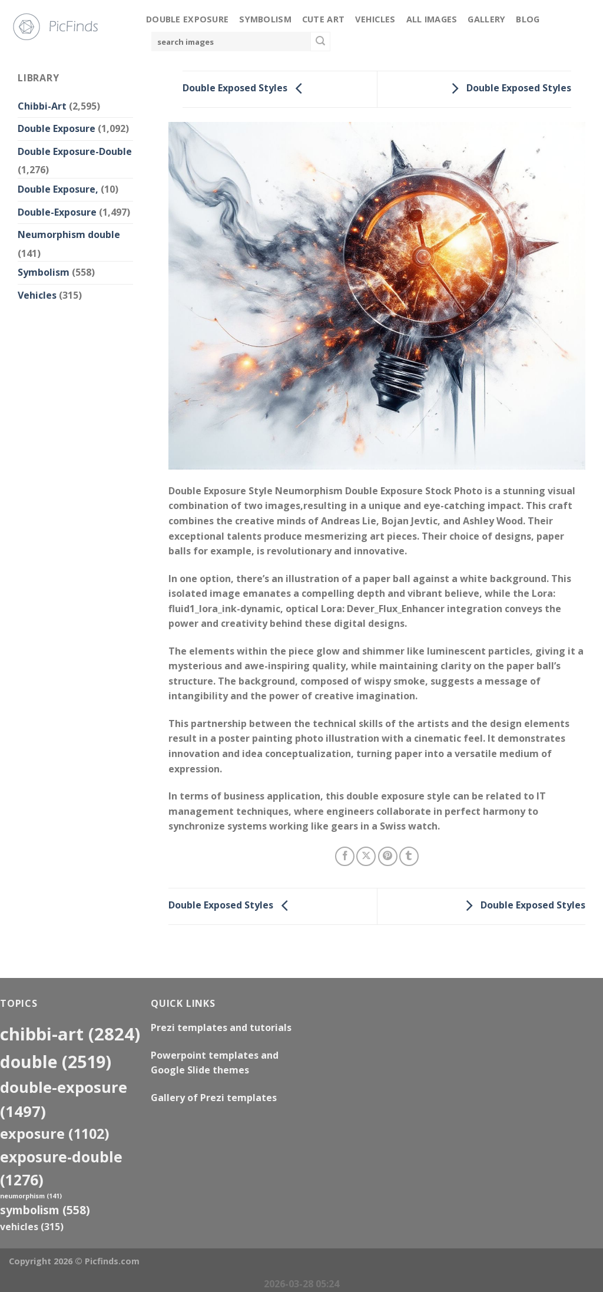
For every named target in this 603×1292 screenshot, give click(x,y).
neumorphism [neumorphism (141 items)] (31, 1196)
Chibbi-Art (42, 106)
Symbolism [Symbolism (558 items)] (45, 1210)
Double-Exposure (57, 212)
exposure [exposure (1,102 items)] (55, 1133)
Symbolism (265, 19)
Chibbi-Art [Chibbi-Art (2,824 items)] (70, 1034)
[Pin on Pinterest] (387, 856)
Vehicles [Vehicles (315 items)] (32, 1226)
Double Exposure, (58, 189)
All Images (432, 19)
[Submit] (320, 42)
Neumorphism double (69, 234)
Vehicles (375, 19)
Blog (527, 19)
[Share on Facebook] (344, 856)
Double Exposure (187, 19)
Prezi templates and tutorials (221, 1027)
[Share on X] (366, 856)
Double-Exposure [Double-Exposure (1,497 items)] (63, 1099)
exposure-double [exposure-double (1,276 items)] (61, 1168)
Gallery (486, 19)
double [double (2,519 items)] (55, 1061)
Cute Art (323, 19)
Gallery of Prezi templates (214, 1097)
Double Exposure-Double (75, 151)
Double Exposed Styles (246, 88)
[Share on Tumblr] (409, 856)
